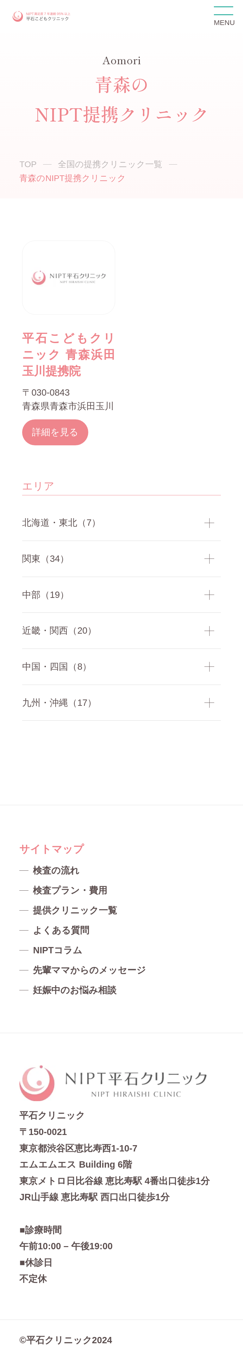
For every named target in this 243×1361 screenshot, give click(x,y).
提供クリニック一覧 (75, 910)
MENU (223, 16)
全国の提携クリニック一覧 (110, 164)
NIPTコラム (57, 950)
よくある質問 (61, 930)
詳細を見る (55, 432)
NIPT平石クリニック (42, 16)
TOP (27, 164)
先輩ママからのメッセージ (89, 970)
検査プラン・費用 (70, 890)
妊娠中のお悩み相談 (74, 990)
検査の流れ (56, 870)
